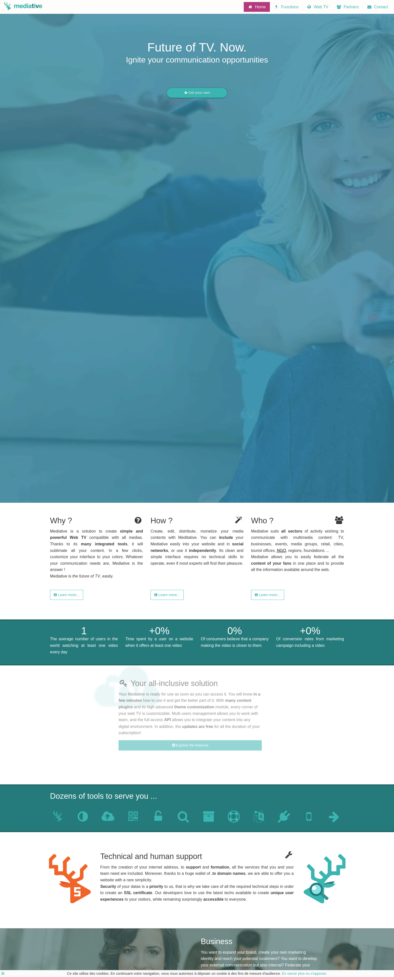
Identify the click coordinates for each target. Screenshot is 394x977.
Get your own (197, 93)
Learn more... (66, 595)
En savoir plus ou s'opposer (304, 973)
